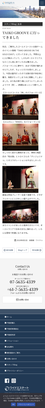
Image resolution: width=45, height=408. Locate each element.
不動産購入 (11, 323)
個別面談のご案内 (13, 353)
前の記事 (9, 250)
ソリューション (12, 341)
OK (13, 404)
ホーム (9, 317)
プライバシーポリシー (15, 370)
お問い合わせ (12, 359)
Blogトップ (22, 250)
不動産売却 (11, 335)
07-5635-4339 (22, 281)
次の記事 (35, 250)
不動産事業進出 (12, 329)
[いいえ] (42, 400)
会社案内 (10, 347)
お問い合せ (22, 299)
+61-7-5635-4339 (22, 289)
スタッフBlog (12, 364)
